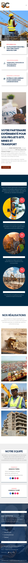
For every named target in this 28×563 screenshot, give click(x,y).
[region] (14, 29)
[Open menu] (26, 5)
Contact (6, 537)
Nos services (7, 532)
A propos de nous (9, 534)
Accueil (6, 529)
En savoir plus (6, 167)
